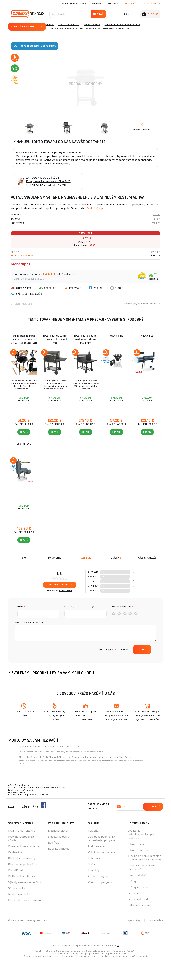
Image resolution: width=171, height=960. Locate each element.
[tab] (85, 558)
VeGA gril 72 (147, 336)
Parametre (54, 558)
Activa (156, 214)
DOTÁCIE (53, 842)
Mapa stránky (133, 920)
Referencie (94, 858)
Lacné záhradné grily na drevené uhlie (84, 752)
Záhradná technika (68, 24)
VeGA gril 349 (24, 444)
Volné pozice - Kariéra (101, 852)
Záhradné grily (92, 24)
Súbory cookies (17, 888)
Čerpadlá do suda (138, 899)
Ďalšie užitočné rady (140, 905)
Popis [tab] (24, 558)
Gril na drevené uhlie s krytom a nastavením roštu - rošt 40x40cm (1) (24, 339)
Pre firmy (97, 3)
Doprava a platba (58, 848)
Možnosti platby (58, 830)
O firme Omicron (138, 850)
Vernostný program (74, 3)
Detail (24, 432)
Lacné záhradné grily (55, 752)
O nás (91, 864)
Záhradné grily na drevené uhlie (122, 24)
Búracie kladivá (137, 875)
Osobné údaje (155, 920)
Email (79, 607)
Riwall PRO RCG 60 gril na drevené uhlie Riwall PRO (55, 339)
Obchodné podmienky (21, 858)
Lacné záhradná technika (31, 752)
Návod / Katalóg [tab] (147, 558)
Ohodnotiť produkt (60, 584)
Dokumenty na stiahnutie (24, 846)
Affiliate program (98, 876)
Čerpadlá (133, 893)
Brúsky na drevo (138, 887)
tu (118, 945)
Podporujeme (96, 846)
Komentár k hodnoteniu (30, 622)
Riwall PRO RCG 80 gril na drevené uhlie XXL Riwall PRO (85, 339)
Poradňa (93, 830)
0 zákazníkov (65, 590)
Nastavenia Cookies (20, 894)
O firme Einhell (137, 844)
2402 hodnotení (66, 274)
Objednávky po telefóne (23, 864)
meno (21, 607)
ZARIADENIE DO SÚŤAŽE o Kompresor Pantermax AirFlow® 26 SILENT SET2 (48, 181)
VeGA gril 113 (116, 336)
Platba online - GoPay (21, 876)
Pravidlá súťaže (17, 870)
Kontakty (114, 3)
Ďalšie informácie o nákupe (25, 900)
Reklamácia (15, 852)
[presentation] (42, 649)
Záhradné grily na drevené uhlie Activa (138, 303)
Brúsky (132, 881)
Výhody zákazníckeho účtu (24, 882)
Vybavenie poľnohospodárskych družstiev (141, 834)
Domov (50, 24)
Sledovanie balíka (59, 836)
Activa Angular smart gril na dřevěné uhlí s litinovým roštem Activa (98, 757)
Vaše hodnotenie (122, 607)
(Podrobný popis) (98, 208)
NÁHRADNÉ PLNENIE (21, 830)
